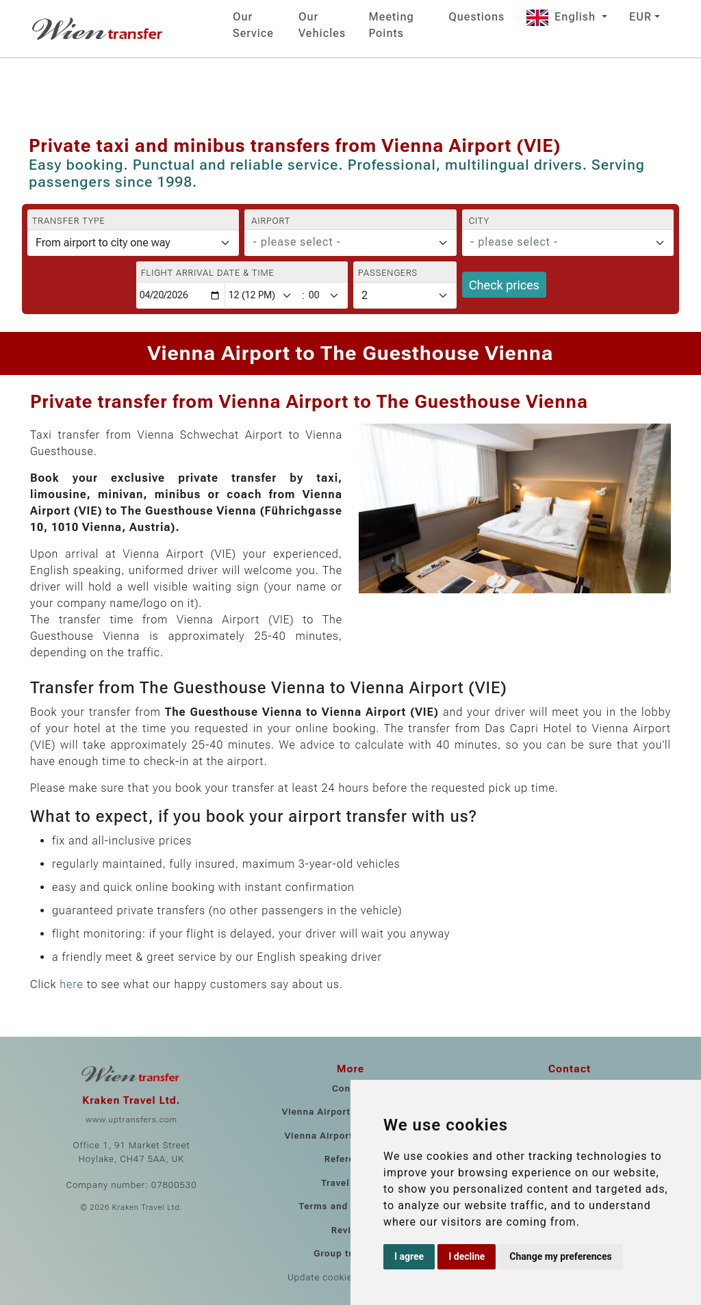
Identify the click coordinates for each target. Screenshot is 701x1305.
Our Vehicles (322, 25)
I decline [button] (466, 1256)
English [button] (562, 16)
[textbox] (342, 242)
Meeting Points (391, 25)
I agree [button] (409, 1256)
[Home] (98, 28)
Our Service (253, 25)
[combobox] (350, 243)
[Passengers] (405, 295)
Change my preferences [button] (560, 1256)
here (72, 984)
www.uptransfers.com (131, 1119)
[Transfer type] (133, 243)
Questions (476, 16)
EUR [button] (640, 16)
